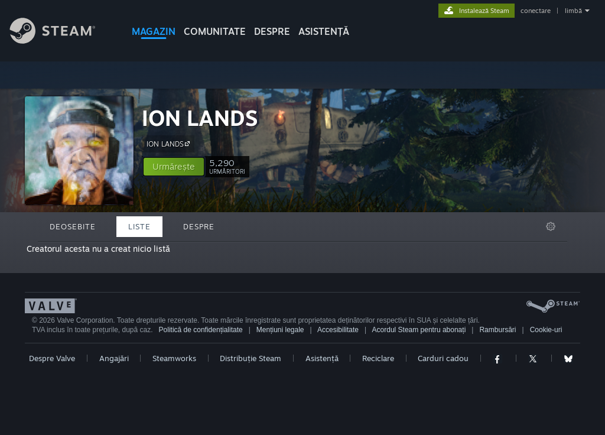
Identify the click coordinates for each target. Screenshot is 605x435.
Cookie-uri (546, 330)
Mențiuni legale (280, 330)
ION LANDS (200, 118)
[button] (174, 166)
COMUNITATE (215, 31)
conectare (536, 11)
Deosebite (73, 226)
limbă (573, 11)
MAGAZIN (153, 31)
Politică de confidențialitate (201, 330)
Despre (272, 31)
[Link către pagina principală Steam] (61, 40)
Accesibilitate (338, 330)
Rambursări (497, 330)
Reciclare (378, 358)
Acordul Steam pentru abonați (419, 330)
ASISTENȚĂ (323, 31)
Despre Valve (52, 358)
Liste (139, 226)
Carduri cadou (443, 358)
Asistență (322, 358)
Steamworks (174, 358)
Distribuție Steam (250, 358)
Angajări (114, 358)
